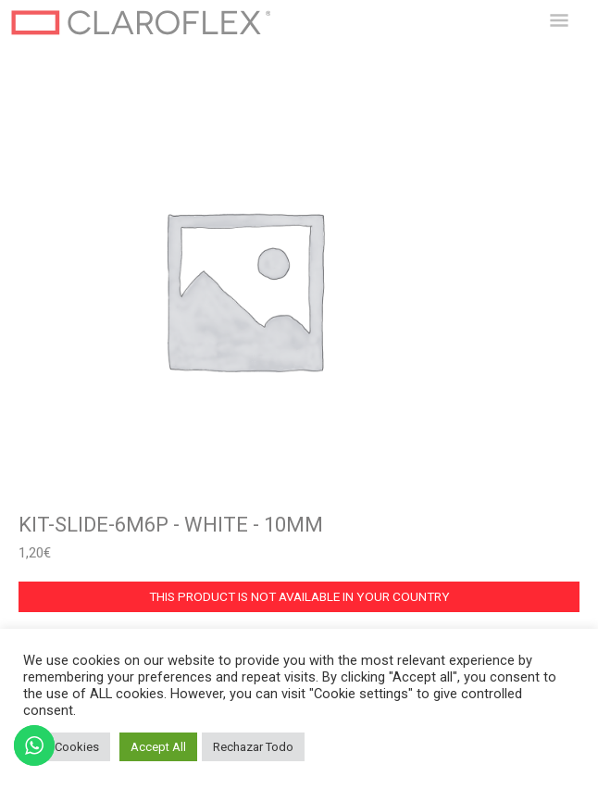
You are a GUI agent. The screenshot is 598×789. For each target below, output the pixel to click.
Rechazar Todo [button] (253, 747)
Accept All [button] (158, 747)
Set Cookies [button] (66, 747)
